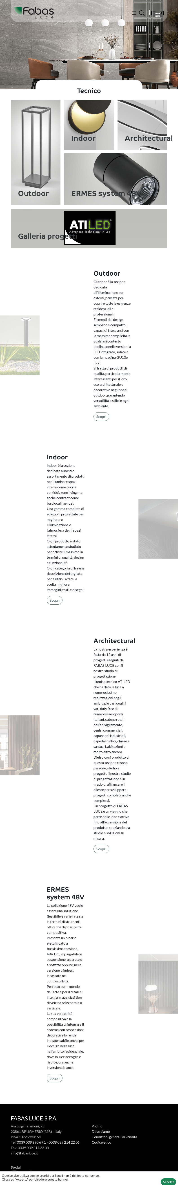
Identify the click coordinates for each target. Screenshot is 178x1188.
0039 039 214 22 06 (64, 1142)
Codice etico (101, 1142)
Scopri (101, 416)
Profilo (97, 1126)
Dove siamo (101, 1131)
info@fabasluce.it (24, 1153)
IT (153, 12)
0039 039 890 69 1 (31, 1142)
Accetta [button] (168, 1182)
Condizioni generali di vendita (114, 1137)
